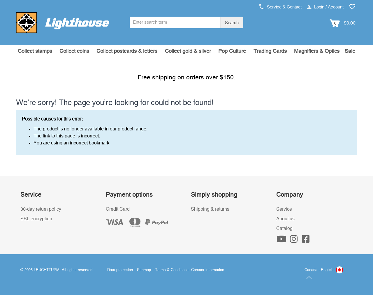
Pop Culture (232, 51)
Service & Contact (280, 7)
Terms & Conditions (172, 270)
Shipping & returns (210, 209)
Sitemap (144, 270)
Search (232, 23)
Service (284, 209)
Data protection (120, 270)
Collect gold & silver (188, 51)
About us (285, 219)
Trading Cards (270, 51)
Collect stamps (35, 51)
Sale (350, 51)
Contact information (207, 270)
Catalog (284, 228)
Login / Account (325, 7)
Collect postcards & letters (126, 51)
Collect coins (74, 51)
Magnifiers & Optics (316, 51)
